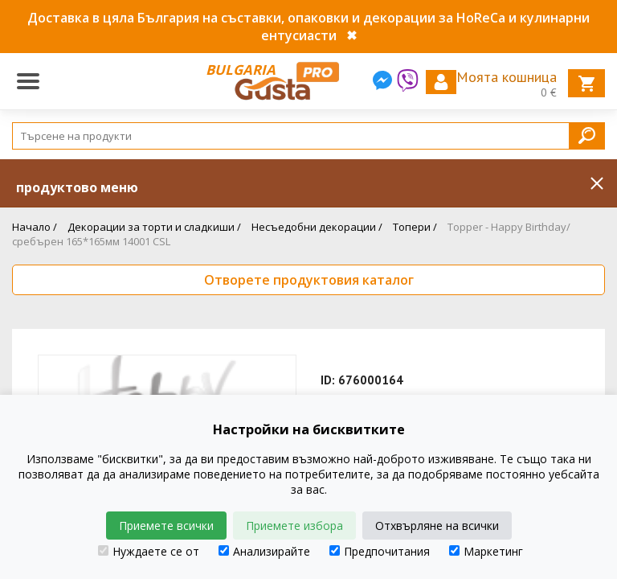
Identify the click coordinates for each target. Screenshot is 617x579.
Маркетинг (486, 551)
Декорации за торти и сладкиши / (154, 227)
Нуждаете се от (148, 551)
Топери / (415, 227)
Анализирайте (264, 551)
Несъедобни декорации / (316, 227)
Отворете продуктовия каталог (309, 280)
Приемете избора (294, 525)
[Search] (308, 136)
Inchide (597, 183)
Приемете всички (166, 525)
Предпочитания (379, 551)
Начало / (34, 227)
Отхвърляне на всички (437, 525)
